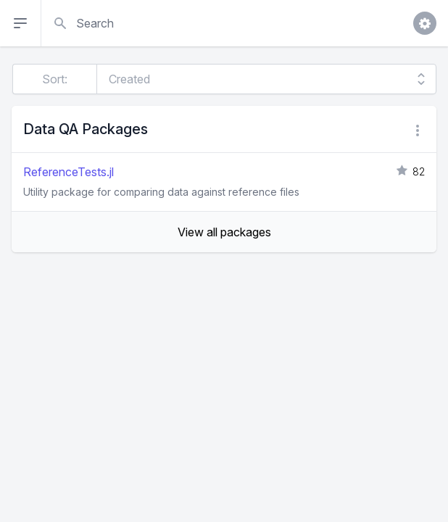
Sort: (54, 79)
